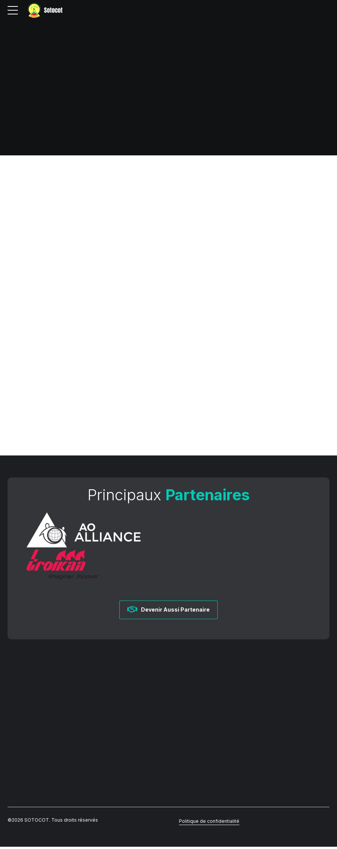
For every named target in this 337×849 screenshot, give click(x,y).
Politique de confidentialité (209, 823)
